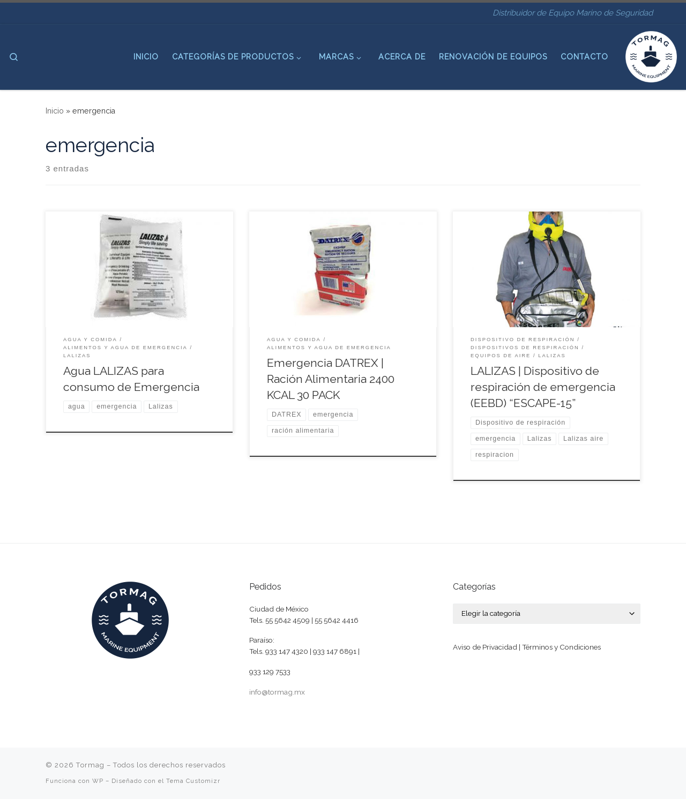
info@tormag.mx (277, 692)
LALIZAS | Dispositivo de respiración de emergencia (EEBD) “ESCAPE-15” (543, 387)
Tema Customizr (193, 781)
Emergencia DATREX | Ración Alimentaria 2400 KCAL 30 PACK (330, 379)
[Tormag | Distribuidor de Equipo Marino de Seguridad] (651, 55)
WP (97, 781)
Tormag (90, 765)
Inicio (55, 111)
